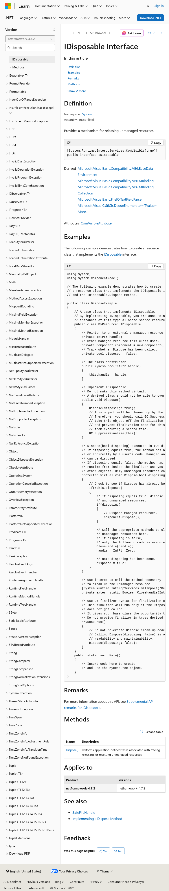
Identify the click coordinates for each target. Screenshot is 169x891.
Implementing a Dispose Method (97, 818)
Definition (74, 67)
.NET (80, 33)
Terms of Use (12, 888)
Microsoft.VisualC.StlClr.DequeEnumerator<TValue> (117, 205)
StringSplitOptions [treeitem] (21, 685)
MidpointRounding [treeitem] (21, 306)
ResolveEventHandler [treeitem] (23, 572)
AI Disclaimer (12, 882)
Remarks (73, 78)
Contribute (77, 882)
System (87, 114)
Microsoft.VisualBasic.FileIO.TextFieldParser (110, 199)
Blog (58, 882)
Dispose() (72, 750)
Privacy (94, 882)
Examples (74, 72)
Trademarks (34, 888)
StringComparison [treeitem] (21, 669)
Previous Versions (38, 882)
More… (83, 211)
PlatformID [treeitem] (16, 516)
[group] (114, 476)
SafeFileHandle (83, 812)
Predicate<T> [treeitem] (18, 532)
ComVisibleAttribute (96, 223)
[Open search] (148, 6)
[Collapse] (54, 30)
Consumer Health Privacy (125, 882)
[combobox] (30, 38)
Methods (74, 84)
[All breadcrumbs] (68, 33)
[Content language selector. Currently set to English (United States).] (24, 871)
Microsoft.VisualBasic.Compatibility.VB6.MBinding (116, 180)
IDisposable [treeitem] (20, 59)
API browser (98, 33)
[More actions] (161, 33)
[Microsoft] (8, 6)
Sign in (159, 6)
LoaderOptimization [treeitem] (22, 250)
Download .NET (150, 18)
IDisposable (112, 254)
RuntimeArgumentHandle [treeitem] (26, 580)
